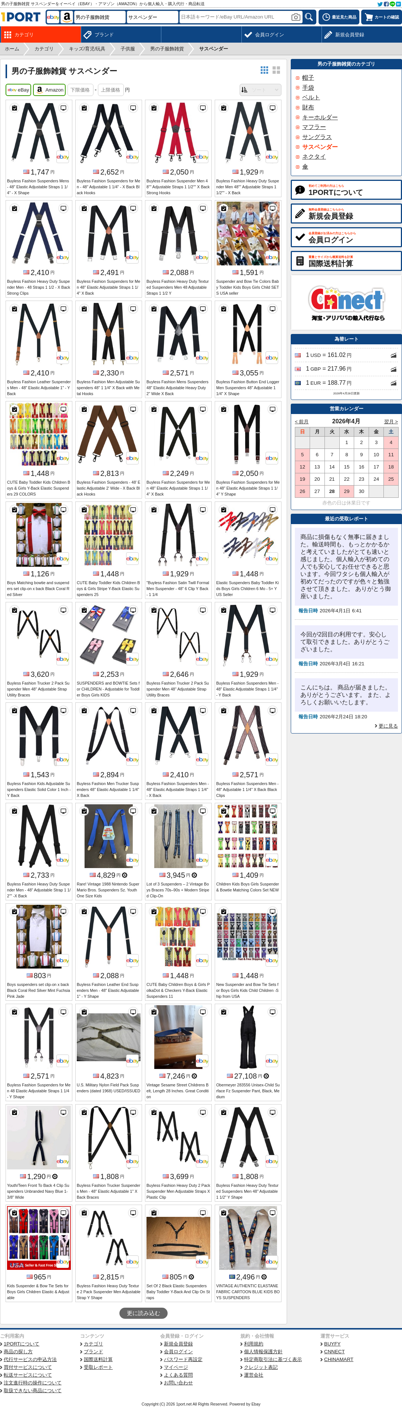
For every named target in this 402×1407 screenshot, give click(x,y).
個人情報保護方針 (263, 1351)
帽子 (308, 78)
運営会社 (253, 1375)
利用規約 (253, 1344)
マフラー (314, 127)
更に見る (388, 726)
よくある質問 (178, 1375)
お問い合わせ (178, 1383)
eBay (18, 90)
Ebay (255, 1404)
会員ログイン (178, 1351)
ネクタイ (314, 156)
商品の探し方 (18, 1351)
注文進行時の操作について (33, 1383)
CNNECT (334, 1351)
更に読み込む (143, 1313)
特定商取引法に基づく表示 (273, 1359)
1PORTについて (21, 1344)
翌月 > (391, 421)
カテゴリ (93, 1344)
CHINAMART (338, 1359)
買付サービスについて (28, 1367)
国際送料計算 (98, 1359)
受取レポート (98, 1367)
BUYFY (332, 1344)
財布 (308, 107)
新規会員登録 (178, 1344)
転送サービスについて (28, 1375)
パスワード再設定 (183, 1359)
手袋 (308, 88)
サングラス (317, 137)
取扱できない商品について (33, 1390)
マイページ (176, 1367)
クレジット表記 (261, 1367)
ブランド (93, 1351)
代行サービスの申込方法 (30, 1359)
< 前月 (302, 421)
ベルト (311, 97)
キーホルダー (320, 117)
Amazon (49, 90)
